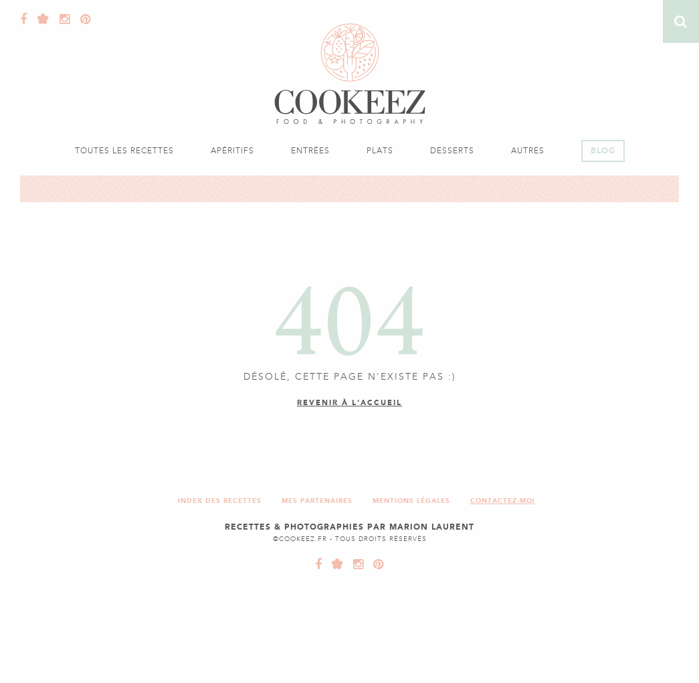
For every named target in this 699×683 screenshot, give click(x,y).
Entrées (310, 150)
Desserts (452, 150)
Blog (603, 150)
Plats (380, 150)
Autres (527, 150)
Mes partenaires (317, 500)
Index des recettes (220, 500)
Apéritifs (232, 150)
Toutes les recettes (124, 150)
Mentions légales (411, 500)
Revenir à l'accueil (349, 402)
